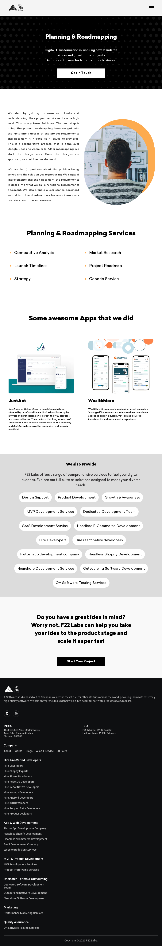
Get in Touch (81, 73)
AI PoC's (62, 751)
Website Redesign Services (20, 849)
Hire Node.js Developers (18, 792)
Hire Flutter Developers (18, 776)
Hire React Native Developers (21, 787)
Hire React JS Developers (19, 781)
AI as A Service (45, 751)
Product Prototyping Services (21, 869)
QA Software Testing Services (21, 927)
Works (18, 751)
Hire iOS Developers (16, 802)
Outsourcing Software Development (25, 892)
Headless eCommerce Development (25, 839)
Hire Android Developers (18, 797)
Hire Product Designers (18, 813)
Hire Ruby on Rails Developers (22, 808)
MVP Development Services (20, 864)
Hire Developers (13, 765)
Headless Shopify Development (23, 833)
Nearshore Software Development (24, 898)
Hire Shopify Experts (16, 771)
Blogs (29, 751)
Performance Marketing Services (23, 913)
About (7, 751)
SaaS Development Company (21, 844)
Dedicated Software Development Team (24, 886)
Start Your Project (81, 661)
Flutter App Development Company (25, 828)
